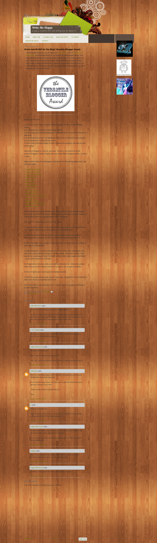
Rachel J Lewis (30, 177)
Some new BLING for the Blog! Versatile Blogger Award (52, 49)
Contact (45, 41)
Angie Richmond (36, 347)
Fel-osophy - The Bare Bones (36, 196)
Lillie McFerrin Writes (33, 169)
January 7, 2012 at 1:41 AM (38, 399)
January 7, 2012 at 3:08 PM (38, 476)
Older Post (82, 539)
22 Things (75, 37)
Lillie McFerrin (35, 306)
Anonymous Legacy (32, 172)
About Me (36, 37)
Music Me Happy (62, 37)
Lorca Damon (30, 188)
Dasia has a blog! (31, 201)
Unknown (34, 371)
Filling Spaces (30, 183)
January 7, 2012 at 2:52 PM (38, 461)
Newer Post (28, 538)
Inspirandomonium (32, 190)
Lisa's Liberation (31, 193)
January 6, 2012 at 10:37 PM (38, 340)
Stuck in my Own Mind (33, 175)
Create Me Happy (32, 41)
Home (27, 37)
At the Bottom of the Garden (35, 204)
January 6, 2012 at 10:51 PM (38, 364)
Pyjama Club (48, 37)
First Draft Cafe (30, 198)
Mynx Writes (29, 180)
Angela (33, 451)
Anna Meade (62, 53)
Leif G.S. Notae (31, 185)
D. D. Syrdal (35, 330)
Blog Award (33, 293)
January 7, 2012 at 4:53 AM (38, 420)
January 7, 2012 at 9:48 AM (38, 444)
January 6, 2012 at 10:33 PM (38, 323)
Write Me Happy (42, 27)
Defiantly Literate (31, 206)
